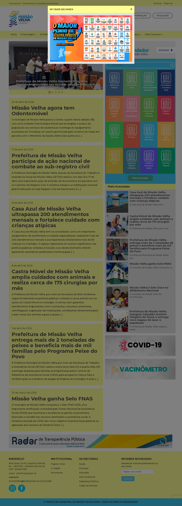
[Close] (131, 9)
